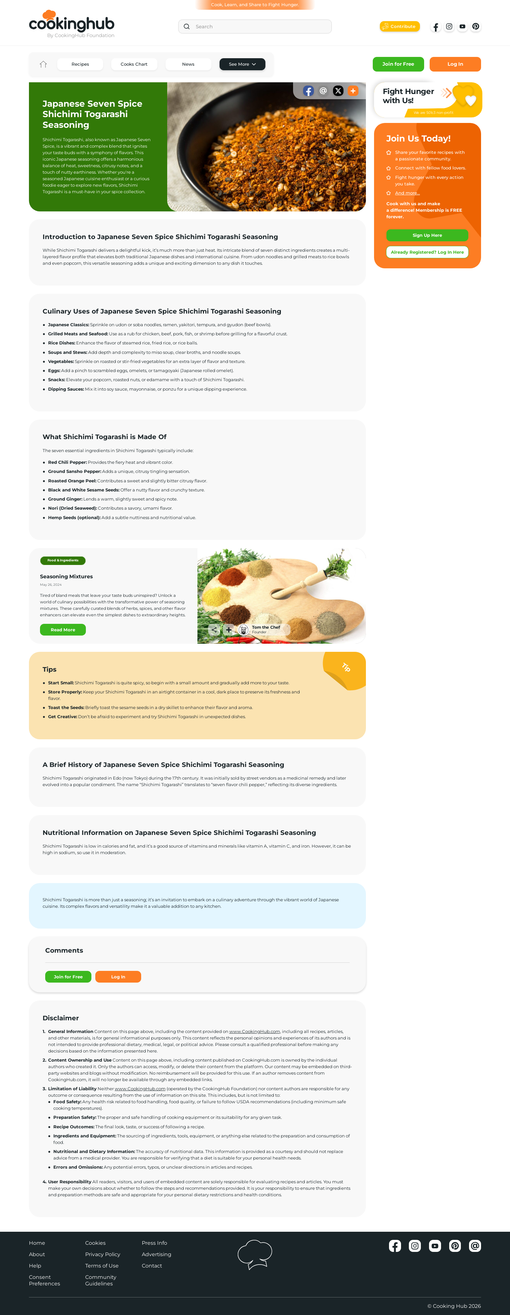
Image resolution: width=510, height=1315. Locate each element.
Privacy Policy (102, 1254)
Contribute (403, 26)
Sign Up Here (427, 235)
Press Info (154, 1243)
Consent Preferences (44, 1280)
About (37, 1254)
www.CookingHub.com (254, 1031)
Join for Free (398, 64)
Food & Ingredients (62, 560)
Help (35, 1266)
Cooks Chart (134, 64)
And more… (407, 192)
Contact (152, 1266)
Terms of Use (102, 1266)
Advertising (156, 1254)
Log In (455, 64)
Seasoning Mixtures (66, 576)
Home (43, 64)
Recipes (80, 64)
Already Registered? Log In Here (427, 252)
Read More (63, 629)
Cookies (95, 1243)
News (188, 64)
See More (239, 64)
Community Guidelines (100, 1280)
